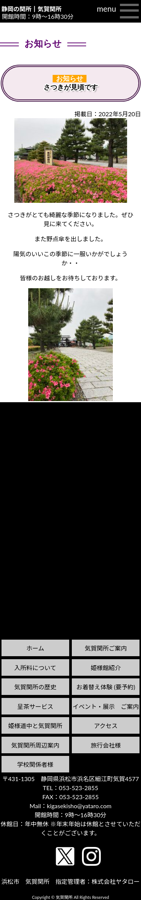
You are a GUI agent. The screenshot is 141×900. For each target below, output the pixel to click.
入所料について (35, 667)
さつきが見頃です (71, 87)
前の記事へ (19, 416)
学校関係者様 (35, 764)
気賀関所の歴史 (35, 686)
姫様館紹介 (106, 667)
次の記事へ (122, 409)
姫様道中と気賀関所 (35, 725)
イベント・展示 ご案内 (106, 706)
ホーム (35, 648)
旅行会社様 (106, 745)
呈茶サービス (35, 706)
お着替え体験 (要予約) (105, 686)
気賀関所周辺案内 (35, 745)
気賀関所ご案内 (106, 648)
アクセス (106, 725)
